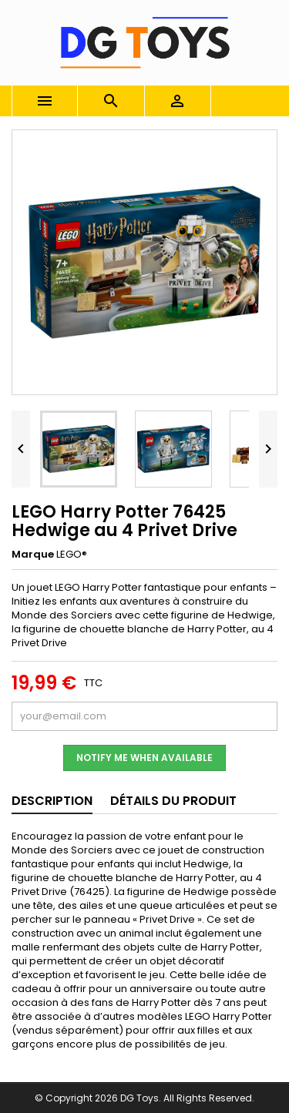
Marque (33, 555)
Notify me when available (144, 757)
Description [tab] (52, 801)
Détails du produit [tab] (173, 801)
